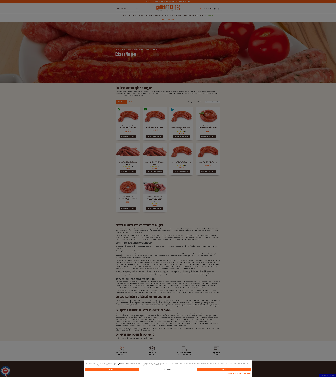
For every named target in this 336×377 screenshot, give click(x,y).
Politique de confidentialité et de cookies (239, 373)
